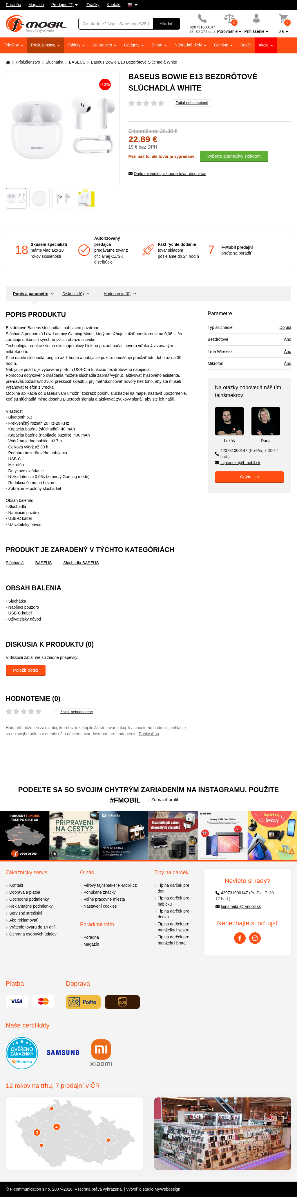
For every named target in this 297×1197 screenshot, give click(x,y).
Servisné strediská (25, 913)
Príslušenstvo (44, 45)
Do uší (285, 327)
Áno (287, 339)
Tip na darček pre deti (173, 888)
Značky (92, 4)
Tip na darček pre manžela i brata (173, 940)
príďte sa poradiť (236, 253)
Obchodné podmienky (29, 899)
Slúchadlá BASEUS (81, 562)
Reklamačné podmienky (30, 906)
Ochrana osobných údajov (33, 934)
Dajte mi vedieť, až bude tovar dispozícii (167, 173)
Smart (158, 45)
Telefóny (12, 45)
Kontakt (113, 4)
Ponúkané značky (100, 892)
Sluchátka (54, 62)
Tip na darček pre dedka (173, 914)
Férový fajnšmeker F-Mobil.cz (110, 885)
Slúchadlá (15, 562)
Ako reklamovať (23, 920)
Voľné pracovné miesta (104, 899)
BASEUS (77, 62)
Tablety (75, 45)
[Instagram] (255, 938)
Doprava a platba (24, 892)
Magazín (36, 4)
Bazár (245, 45)
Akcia (263, 45)
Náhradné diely (189, 45)
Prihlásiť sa (149, 733)
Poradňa (13, 4)
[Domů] (7, 62)
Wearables (103, 45)
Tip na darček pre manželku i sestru (173, 927)
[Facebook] (240, 938)
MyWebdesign (167, 1189)
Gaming (221, 45)
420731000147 (246, 453)
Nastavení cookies (100, 906)
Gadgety (132, 45)
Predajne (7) (62, 4)
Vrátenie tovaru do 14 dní (32, 927)
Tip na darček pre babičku (173, 901)
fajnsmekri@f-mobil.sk (237, 462)
